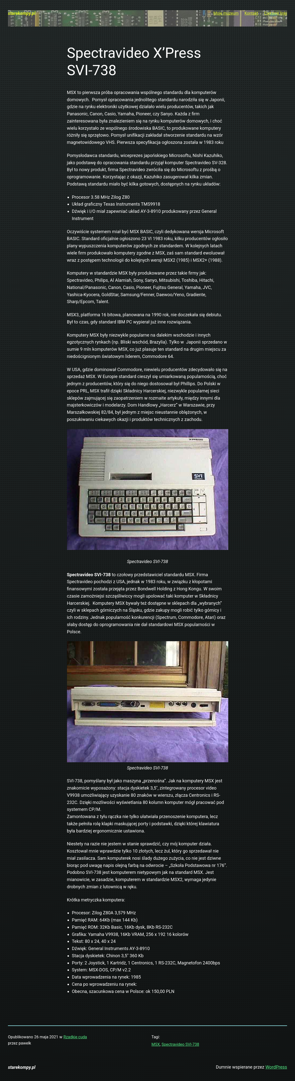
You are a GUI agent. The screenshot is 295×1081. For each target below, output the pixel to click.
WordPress (276, 1067)
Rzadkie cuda (75, 1037)
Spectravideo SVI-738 (180, 1044)
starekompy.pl (21, 13)
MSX (156, 1044)
